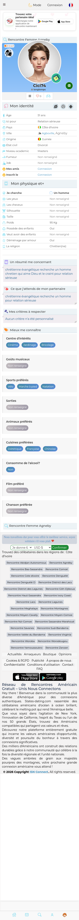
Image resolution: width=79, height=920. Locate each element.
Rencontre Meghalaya (24, 745)
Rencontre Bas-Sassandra (26, 706)
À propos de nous (59, 797)
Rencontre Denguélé (55, 712)
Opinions (65, 791)
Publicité (37, 797)
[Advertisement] (39, 21)
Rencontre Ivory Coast (57, 732)
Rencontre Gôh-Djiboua (60, 725)
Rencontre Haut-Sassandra (24, 732)
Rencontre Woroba (23, 777)
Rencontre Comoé (56, 706)
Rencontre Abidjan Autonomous (26, 699)
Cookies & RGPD (17, 797)
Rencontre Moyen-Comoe (57, 751)
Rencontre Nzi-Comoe (18, 758)
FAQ (39, 805)
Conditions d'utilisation (43, 801)
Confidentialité (14, 801)
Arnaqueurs (32, 791)
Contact (67, 801)
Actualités (15, 791)
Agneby (61, 133)
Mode (34, 5)
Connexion (55, 5)
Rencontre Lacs (25, 738)
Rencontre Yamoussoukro (26, 784)
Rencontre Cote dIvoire (25, 712)
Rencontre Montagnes (54, 745)
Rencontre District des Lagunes (23, 725)
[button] (4, 4)
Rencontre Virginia (59, 771)
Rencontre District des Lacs (55, 719)
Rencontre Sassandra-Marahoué (54, 758)
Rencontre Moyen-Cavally (22, 751)
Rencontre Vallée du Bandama (26, 771)
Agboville (48, 133)
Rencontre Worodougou (52, 777)
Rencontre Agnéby (60, 699)
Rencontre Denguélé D (21, 719)
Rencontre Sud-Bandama (52, 764)
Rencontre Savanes (22, 764)
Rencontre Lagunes (51, 738)
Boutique (49, 791)
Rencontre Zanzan (57, 784)
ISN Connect (39, 908)
